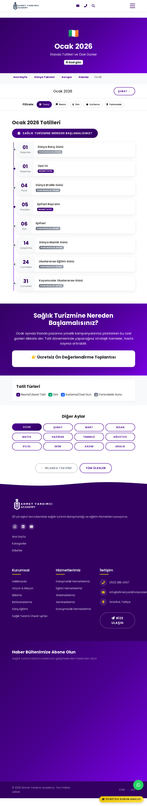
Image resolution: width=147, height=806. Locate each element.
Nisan (120, 431)
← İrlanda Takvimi (56, 476)
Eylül (26, 453)
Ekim (58, 453)
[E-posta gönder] (78, 6)
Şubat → (122, 92)
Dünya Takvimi (44, 77)
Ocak (26, 430)
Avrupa (67, 77)
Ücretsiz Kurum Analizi (121, 799)
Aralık (120, 453)
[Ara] (93, 6)
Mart (89, 431)
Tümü (44, 106)
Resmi (61, 106)
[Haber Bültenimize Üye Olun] (73, 726)
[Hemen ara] (85, 6)
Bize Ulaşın (117, 628)
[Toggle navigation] (132, 6)
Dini (76, 106)
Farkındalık (114, 106)
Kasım (89, 453)
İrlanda (83, 77)
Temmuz (89, 442)
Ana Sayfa (20, 77)
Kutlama (93, 106)
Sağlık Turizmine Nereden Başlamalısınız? (55, 135)
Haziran (58, 442)
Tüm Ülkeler (96, 476)
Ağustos (120, 442)
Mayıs (27, 442)
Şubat (58, 431)
